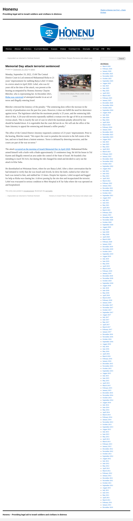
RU (108, 49)
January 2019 (107, 273)
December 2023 (108, 132)
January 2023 (107, 156)
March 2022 (106, 181)
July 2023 (106, 142)
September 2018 (108, 283)
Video (63, 49)
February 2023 (107, 154)
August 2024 (107, 113)
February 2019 (107, 271)
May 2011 (106, 495)
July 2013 (106, 432)
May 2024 (106, 120)
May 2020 (106, 234)
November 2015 (108, 366)
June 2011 (106, 493)
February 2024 (107, 127)
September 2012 (108, 456)
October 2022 (107, 164)
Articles (27, 49)
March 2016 (106, 356)
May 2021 (106, 205)
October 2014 (107, 398)
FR (103, 49)
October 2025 (107, 78)
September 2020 (108, 225)
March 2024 (106, 125)
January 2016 (107, 361)
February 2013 (107, 444)
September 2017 (108, 312)
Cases (54, 49)
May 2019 (106, 264)
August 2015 (107, 373)
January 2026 (107, 71)
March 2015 (106, 385)
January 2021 (107, 215)
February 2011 (107, 502)
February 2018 (107, 300)
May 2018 (106, 293)
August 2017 (107, 315)
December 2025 (108, 74)
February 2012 (107, 473)
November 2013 (108, 422)
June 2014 (106, 407)
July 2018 (106, 288)
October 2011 (107, 483)
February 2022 (107, 183)
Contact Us (74, 49)
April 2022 (106, 178)
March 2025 (106, 96)
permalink (48, 191)
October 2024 (107, 108)
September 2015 (108, 371)
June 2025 (106, 88)
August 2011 (107, 488)
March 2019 (106, 269)
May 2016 (106, 351)
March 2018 (106, 298)
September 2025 (108, 81)
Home (9, 49)
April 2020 (106, 237)
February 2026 (107, 69)
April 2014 (106, 412)
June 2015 (106, 378)
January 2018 (107, 303)
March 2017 (106, 327)
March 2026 (106, 66)
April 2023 (106, 149)
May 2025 (106, 91)
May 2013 (106, 437)
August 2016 (107, 344)
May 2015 (106, 381)
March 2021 (106, 210)
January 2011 (107, 505)
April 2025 (106, 93)
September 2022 (108, 166)
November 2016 (108, 337)
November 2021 (108, 191)
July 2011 (106, 490)
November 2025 (108, 76)
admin (33, 70)
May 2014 (106, 410)
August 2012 (107, 459)
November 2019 (108, 249)
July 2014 (106, 405)
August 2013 (107, 429)
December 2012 (108, 449)
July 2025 (106, 86)
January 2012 (107, 476)
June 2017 (106, 320)
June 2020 (106, 232)
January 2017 (107, 332)
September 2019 (108, 254)
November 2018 (108, 278)
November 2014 (108, 395)
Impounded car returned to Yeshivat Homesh (22, 58)
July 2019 (106, 259)
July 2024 (106, 115)
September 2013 (108, 427)
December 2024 (108, 103)
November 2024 (108, 105)
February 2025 (107, 98)
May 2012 (106, 466)
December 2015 (108, 364)
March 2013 (106, 441)
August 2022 (107, 169)
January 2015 (107, 390)
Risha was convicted (14, 97)
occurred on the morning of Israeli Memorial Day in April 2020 (42, 149)
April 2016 (106, 354)
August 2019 (107, 256)
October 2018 (107, 281)
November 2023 (108, 134)
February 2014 (107, 417)
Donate (86, 49)
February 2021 (107, 212)
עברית (96, 49)
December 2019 (108, 247)
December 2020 (108, 217)
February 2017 (107, 329)
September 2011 (108, 485)
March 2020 (106, 239)
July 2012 (106, 461)
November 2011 (108, 480)
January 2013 (107, 446)
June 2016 (106, 349)
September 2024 (108, 110)
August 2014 (107, 403)
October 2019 (107, 251)
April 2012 (106, 468)
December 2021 (108, 188)
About (17, 49)
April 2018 (106, 295)
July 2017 (106, 317)
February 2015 (107, 388)
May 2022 (106, 176)
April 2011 (106, 498)
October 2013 (107, 424)
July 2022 (106, 171)
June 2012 (106, 463)
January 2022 (107, 186)
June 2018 (106, 290)
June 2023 (106, 144)
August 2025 (107, 83)
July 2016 (106, 346)
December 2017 (108, 305)
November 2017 (108, 307)
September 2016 (108, 342)
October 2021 (107, 193)
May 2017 (106, 322)
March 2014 (106, 415)
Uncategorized (28, 191)
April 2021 (106, 208)
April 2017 (106, 325)
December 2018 (108, 276)
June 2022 (106, 173)
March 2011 (106, 500)
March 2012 (106, 471)
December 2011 (108, 478)
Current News (41, 49)
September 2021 (108, 195)
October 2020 (107, 222)
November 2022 (108, 161)
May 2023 (106, 147)
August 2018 (107, 286)
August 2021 (107, 198)
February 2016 (107, 359)
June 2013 (106, 434)
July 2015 (106, 376)
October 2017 (107, 310)
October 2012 (107, 454)
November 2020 (108, 220)
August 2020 (107, 227)
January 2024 (107, 130)
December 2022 (108, 159)
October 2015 (107, 368)
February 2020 (107, 242)
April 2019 (106, 266)
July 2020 (106, 230)
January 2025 (107, 100)
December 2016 (108, 334)
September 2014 (108, 400)
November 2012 (108, 451)
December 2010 (108, 507)
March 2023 (106, 152)
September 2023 (108, 137)
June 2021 (106, 203)
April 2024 (106, 122)
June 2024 (106, 117)
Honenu (50, 12)
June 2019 (106, 261)
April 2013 (106, 439)
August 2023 (107, 139)
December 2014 (108, 393)
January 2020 (107, 244)
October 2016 (107, 339)
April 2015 (106, 383)
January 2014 (107, 420)
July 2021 (106, 200)
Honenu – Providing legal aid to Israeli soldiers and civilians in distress (35, 515)
